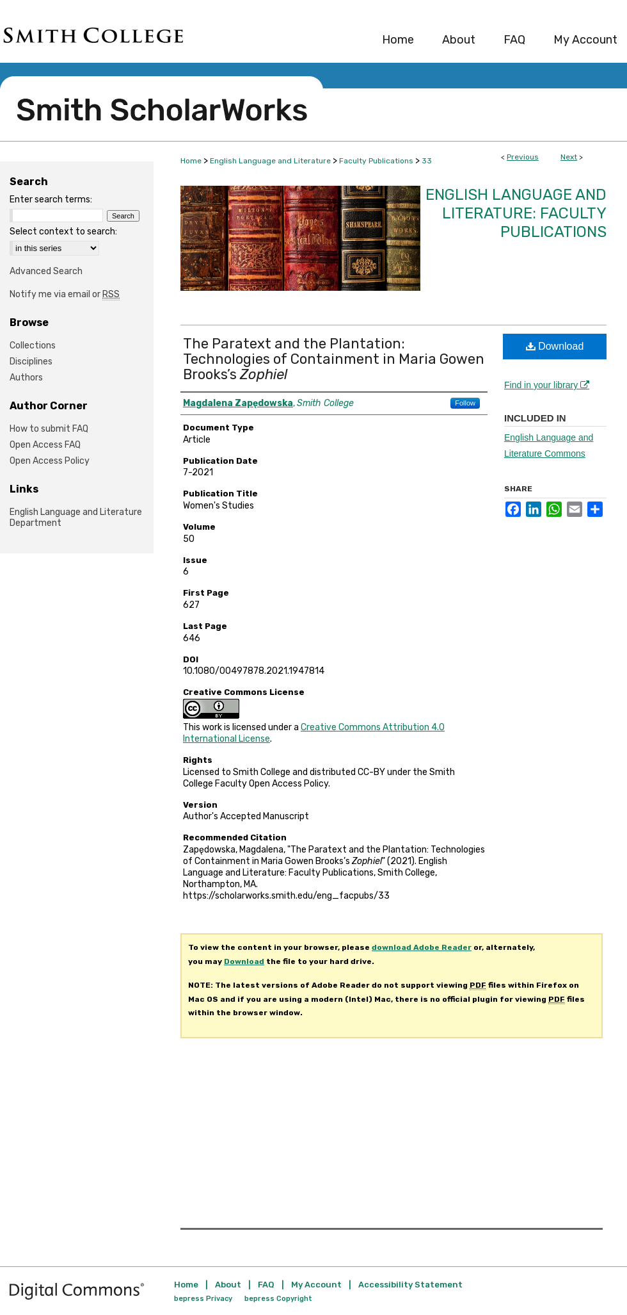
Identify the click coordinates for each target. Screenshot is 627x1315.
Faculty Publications (376, 160)
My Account (316, 1284)
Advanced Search (46, 271)
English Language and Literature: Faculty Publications (516, 213)
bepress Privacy (203, 1299)
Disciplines (31, 361)
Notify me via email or (65, 294)
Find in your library (546, 385)
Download (555, 346)
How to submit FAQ (49, 428)
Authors (26, 377)
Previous (523, 156)
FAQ (266, 1284)
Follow (465, 403)
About (228, 1284)
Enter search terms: (51, 199)
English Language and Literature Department (76, 517)
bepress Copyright (278, 1299)
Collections (33, 345)
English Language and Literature (270, 160)
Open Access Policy (50, 460)
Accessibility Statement (410, 1284)
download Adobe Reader (422, 947)
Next (568, 156)
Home (191, 160)
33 (427, 160)
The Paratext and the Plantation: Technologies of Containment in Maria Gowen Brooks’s (333, 359)
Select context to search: (63, 231)
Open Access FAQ (45, 444)
